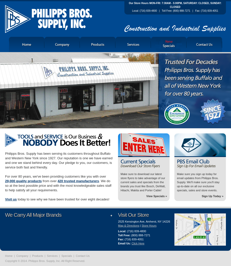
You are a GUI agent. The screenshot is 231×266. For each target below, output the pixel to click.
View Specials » (156, 196)
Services (52, 255)
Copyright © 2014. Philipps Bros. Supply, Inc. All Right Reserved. (45, 260)
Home (8, 255)
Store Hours (149, 225)
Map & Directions (128, 225)
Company (22, 255)
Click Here (137, 243)
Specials (66, 255)
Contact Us (83, 255)
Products (37, 255)
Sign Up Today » (212, 196)
